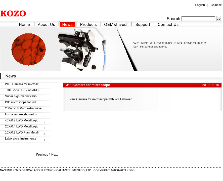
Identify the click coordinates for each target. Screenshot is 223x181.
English (200, 5)
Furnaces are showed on (21, 114)
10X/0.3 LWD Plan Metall (21, 132)
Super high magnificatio (20, 96)
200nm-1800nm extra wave (23, 108)
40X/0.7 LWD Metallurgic (21, 120)
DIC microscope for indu (21, 102)
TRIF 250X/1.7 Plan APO (21, 90)
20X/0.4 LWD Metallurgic (21, 126)
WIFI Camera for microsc (21, 84)
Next (54, 154)
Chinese (216, 5)
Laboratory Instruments (20, 138)
